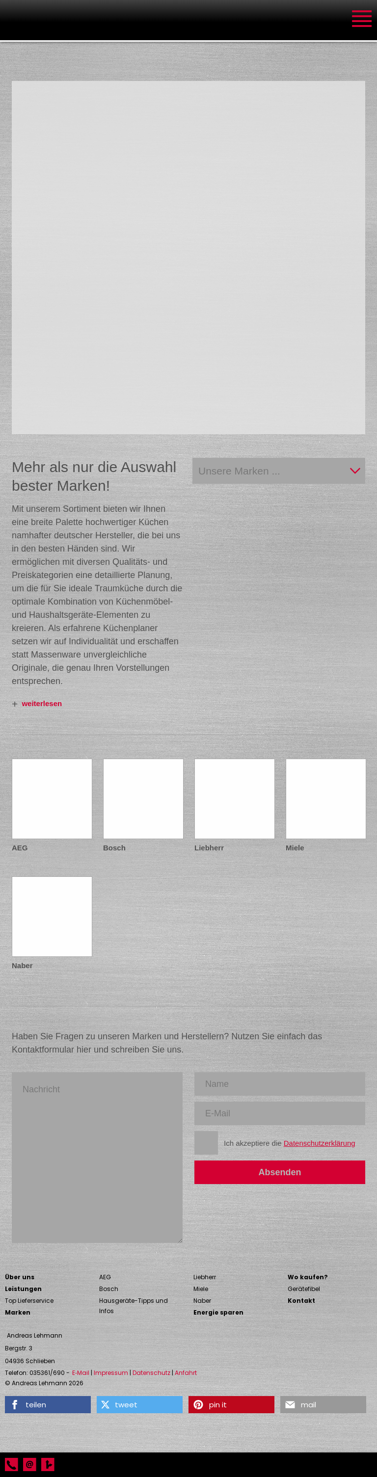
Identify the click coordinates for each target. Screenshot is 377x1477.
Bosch (108, 1289)
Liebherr (204, 1277)
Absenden (279, 1172)
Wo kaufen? (308, 1277)
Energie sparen (218, 1312)
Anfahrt (186, 1373)
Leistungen (23, 1289)
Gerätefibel (304, 1289)
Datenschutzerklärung (319, 1143)
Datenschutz (151, 1373)
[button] (48, 1404)
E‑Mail (80, 1373)
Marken (17, 1312)
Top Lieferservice (29, 1300)
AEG (105, 1277)
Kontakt (301, 1300)
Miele (200, 1289)
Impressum (111, 1373)
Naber (202, 1300)
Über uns (19, 1277)
